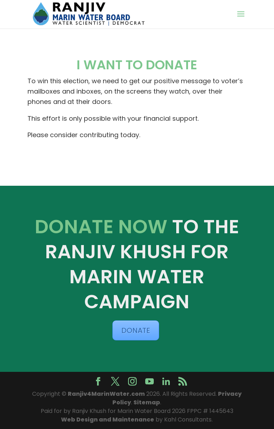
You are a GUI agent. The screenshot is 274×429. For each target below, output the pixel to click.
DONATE (135, 330)
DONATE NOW (101, 226)
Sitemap (146, 402)
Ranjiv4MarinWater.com (106, 394)
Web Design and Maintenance (107, 419)
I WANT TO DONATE (137, 65)
